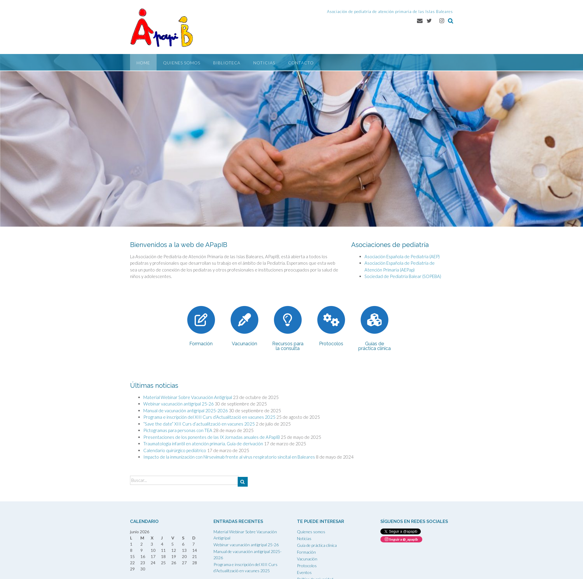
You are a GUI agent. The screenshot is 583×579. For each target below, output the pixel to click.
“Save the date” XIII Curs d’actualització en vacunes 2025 (199, 423)
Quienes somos (181, 62)
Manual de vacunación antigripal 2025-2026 (185, 410)
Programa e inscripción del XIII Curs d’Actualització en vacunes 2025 (209, 417)
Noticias (264, 62)
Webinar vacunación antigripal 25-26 (178, 403)
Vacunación (307, 558)
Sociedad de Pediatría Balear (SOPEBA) (402, 276)
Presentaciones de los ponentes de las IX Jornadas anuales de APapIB (211, 437)
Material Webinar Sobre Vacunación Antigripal (187, 397)
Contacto (301, 62)
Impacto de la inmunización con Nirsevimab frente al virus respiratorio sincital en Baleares (229, 456)
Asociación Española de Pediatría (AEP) (402, 256)
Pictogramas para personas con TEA (177, 430)
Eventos (304, 572)
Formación (306, 552)
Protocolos (307, 565)
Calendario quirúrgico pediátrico (174, 450)
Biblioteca (226, 62)
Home (143, 62)
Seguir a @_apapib (401, 539)
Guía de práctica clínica (317, 545)
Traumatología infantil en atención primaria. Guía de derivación (203, 443)
